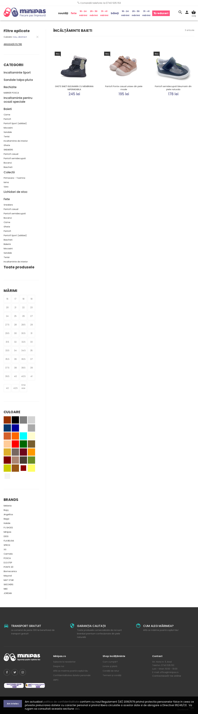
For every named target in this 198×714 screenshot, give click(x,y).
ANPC (56, 679)
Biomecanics (10, 571)
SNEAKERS (8, 149)
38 (15, 367)
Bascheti (8, 167)
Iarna (6, 182)
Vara (6, 186)
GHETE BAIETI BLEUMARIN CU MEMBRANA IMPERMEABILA (74, 88)
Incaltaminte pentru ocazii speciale (18, 100)
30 (15, 333)
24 (7, 316)
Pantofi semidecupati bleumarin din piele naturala (173, 88)
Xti (5, 549)
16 (7, 298)
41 (31, 376)
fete (74, 13)
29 (31, 324)
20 (7, 307)
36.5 (23, 359)
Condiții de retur (111, 670)
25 (15, 316)
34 (15, 350)
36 (15, 359)
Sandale (8, 132)
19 (31, 298)
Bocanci (8, 162)
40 (15, 376)
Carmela (8, 553)
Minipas (7, 532)
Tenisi (7, 136)
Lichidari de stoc (15, 192)
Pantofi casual (11, 154)
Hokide (7, 523)
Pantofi (7, 119)
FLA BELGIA (9, 540)
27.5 (7, 324)
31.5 (7, 341)
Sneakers (8, 204)
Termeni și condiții (112, 675)
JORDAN (8, 593)
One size (23, 386)
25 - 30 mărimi (94, 13)
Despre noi (58, 666)
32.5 (23, 341)
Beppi (6, 518)
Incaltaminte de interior (16, 140)
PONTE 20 (8, 567)
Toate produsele (19, 267)
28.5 (23, 324)
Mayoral (8, 575)
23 (31, 307)
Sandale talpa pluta (18, 80)
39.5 (7, 376)
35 (31, 350)
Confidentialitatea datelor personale (72, 675)
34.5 (23, 350)
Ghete (7, 145)
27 (31, 316)
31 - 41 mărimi (104, 13)
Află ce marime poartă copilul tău (70, 670)
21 (15, 307)
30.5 (23, 333)
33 (31, 341)
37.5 (7, 367)
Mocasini (8, 127)
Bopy (6, 510)
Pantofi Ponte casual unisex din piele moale (123, 88)
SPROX (7, 545)
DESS (6, 536)
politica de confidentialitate (61, 701)
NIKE (6, 588)
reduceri (161, 13)
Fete (7, 199)
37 (31, 359)
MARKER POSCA (11, 92)
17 (15, 298)
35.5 (7, 359)
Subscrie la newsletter (64, 661)
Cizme (7, 114)
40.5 (23, 376)
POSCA (7, 558)
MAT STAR (9, 580)
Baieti (8, 109)
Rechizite (10, 87)
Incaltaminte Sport (17, 72)
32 (15, 341)
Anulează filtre (13, 44)
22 (23, 307)
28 (15, 324)
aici (77, 708)
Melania (8, 505)
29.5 (7, 333)
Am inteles (13, 703)
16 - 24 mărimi (83, 13)
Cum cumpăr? (110, 661)
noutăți (63, 13)
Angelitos (8, 514)
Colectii (9, 172)
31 (31, 333)
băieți (115, 13)
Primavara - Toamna (14, 177)
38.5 (23, 367)
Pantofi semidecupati (15, 158)
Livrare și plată (110, 666)
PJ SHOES (8, 527)
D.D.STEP (8, 562)
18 (23, 298)
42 (7, 388)
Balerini (7, 244)
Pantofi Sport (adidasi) (15, 123)
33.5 (7, 350)
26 (23, 316)
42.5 (15, 388)
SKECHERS (8, 584)
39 (31, 367)
